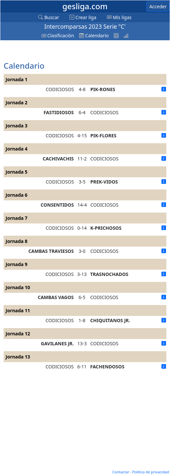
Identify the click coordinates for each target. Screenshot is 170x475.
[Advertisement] (56, 51)
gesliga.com (85, 6)
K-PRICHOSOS (105, 228)
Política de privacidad (150, 471)
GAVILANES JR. (57, 343)
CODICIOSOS (60, 89)
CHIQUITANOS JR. (110, 320)
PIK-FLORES (103, 135)
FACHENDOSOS (107, 366)
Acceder (158, 6)
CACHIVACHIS (58, 158)
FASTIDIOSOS (59, 112)
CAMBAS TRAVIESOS (51, 251)
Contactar (120, 471)
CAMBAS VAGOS (56, 297)
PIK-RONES (102, 89)
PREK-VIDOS (104, 182)
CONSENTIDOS (57, 205)
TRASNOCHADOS (109, 274)
